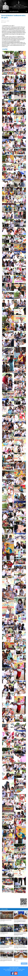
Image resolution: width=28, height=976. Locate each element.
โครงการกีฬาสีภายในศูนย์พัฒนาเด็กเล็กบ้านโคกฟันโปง (20, 933)
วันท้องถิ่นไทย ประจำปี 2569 (5, 920)
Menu (3, 11)
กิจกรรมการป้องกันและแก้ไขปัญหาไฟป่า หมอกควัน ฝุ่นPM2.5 (20, 946)
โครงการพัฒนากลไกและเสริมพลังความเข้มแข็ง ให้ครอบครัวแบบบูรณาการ (6, 960)
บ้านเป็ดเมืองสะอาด (4, 933)
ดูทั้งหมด (24, 963)
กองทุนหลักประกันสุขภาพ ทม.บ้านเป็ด (20, 959)
